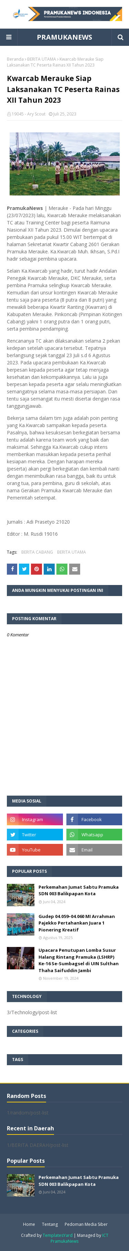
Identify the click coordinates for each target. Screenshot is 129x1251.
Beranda (15, 59)
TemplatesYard (58, 1235)
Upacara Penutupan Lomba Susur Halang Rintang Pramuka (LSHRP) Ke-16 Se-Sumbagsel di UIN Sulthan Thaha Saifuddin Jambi (79, 960)
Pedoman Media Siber (86, 1224)
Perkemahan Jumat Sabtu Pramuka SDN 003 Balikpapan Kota (79, 890)
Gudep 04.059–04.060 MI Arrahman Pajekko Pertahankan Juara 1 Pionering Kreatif (77, 923)
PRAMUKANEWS (64, 37)
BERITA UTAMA (41, 59)
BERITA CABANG (37, 552)
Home (29, 1224)
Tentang (50, 1224)
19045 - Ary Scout (28, 114)
